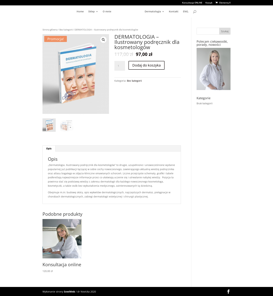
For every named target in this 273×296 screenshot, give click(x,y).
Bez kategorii (66, 29)
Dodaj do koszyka (146, 65)
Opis (49, 148)
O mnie (82, 11)
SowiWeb (69, 291)
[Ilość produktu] (119, 66)
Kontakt (198, 11)
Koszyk (208, 3)
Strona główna (49, 29)
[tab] (49, 148)
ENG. (210, 11)
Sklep (67, 11)
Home (55, 11)
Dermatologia (177, 11)
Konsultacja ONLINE (192, 3)
